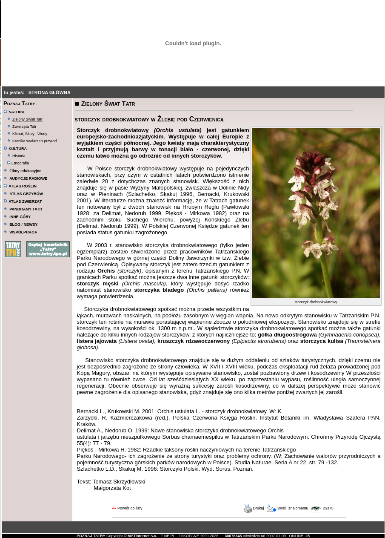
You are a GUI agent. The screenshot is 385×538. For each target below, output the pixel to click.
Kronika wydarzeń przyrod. (35, 141)
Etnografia (18, 163)
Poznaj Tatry (19, 103)
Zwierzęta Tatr (24, 126)
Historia (19, 156)
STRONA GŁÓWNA (50, 92)
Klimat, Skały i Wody (29, 134)
